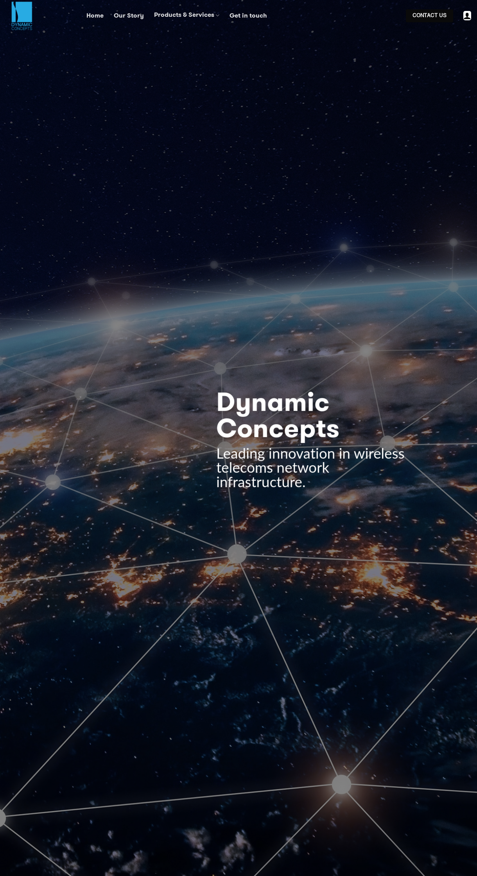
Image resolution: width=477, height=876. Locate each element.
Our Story (129, 16)
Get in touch (248, 16)
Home (95, 16)
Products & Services (186, 15)
